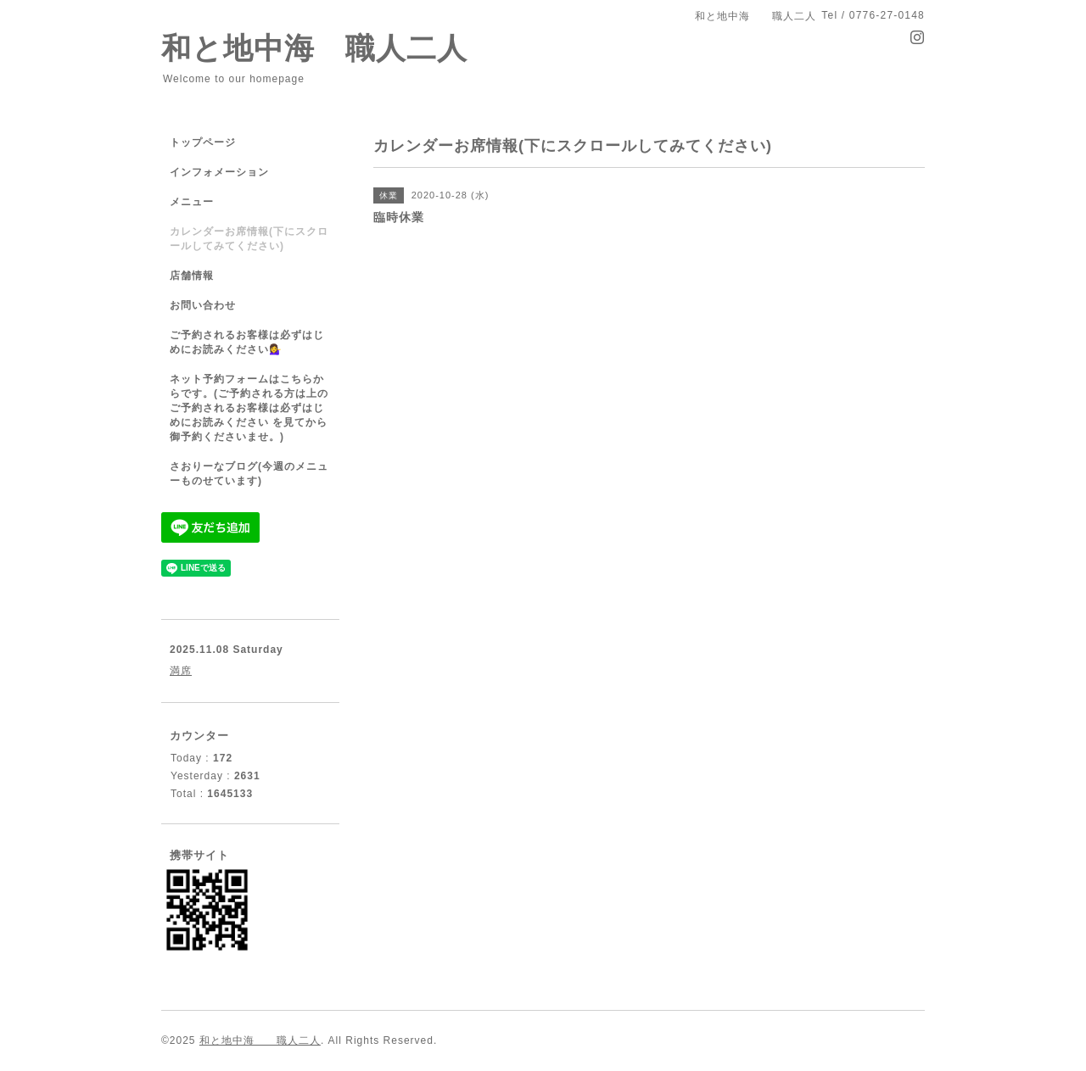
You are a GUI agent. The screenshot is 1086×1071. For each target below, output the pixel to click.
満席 (181, 671)
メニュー (192, 202)
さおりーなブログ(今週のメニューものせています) (249, 473)
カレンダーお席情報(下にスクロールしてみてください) (249, 239)
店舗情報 (192, 276)
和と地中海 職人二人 (314, 47)
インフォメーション (219, 172)
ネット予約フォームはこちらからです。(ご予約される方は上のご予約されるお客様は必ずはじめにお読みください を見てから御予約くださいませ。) (249, 408)
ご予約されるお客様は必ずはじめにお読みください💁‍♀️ (247, 342)
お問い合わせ (203, 305)
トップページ (203, 142)
